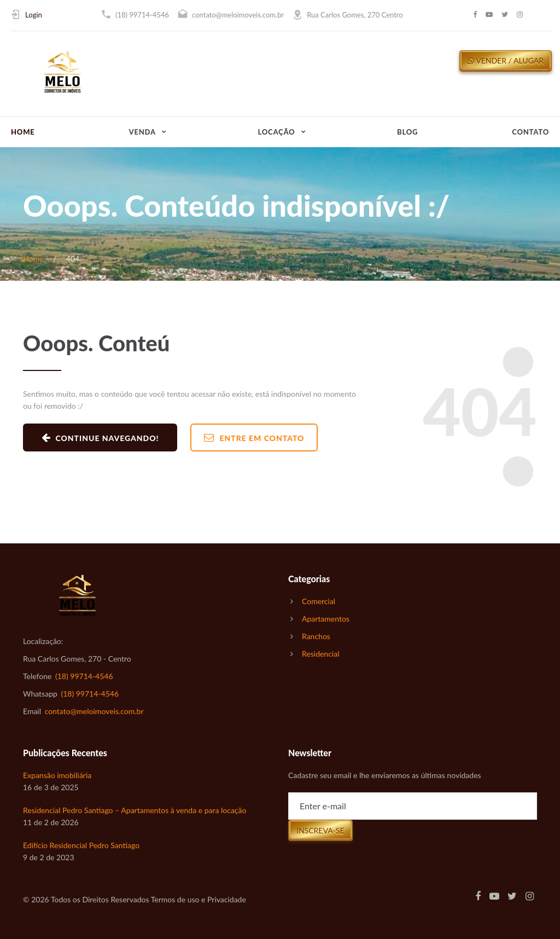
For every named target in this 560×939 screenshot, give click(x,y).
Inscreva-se (320, 830)
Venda (142, 131)
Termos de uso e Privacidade (198, 899)
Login (33, 14)
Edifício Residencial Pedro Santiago (81, 845)
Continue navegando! (100, 437)
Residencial (320, 653)
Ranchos (316, 636)
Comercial (318, 601)
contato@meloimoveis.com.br (238, 14)
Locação (276, 131)
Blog (407, 131)
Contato (530, 131)
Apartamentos (325, 618)
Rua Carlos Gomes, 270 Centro (354, 14)
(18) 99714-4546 (142, 14)
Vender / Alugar (506, 60)
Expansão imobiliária (57, 775)
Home (23, 131)
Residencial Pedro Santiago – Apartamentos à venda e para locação (134, 810)
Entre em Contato (254, 437)
